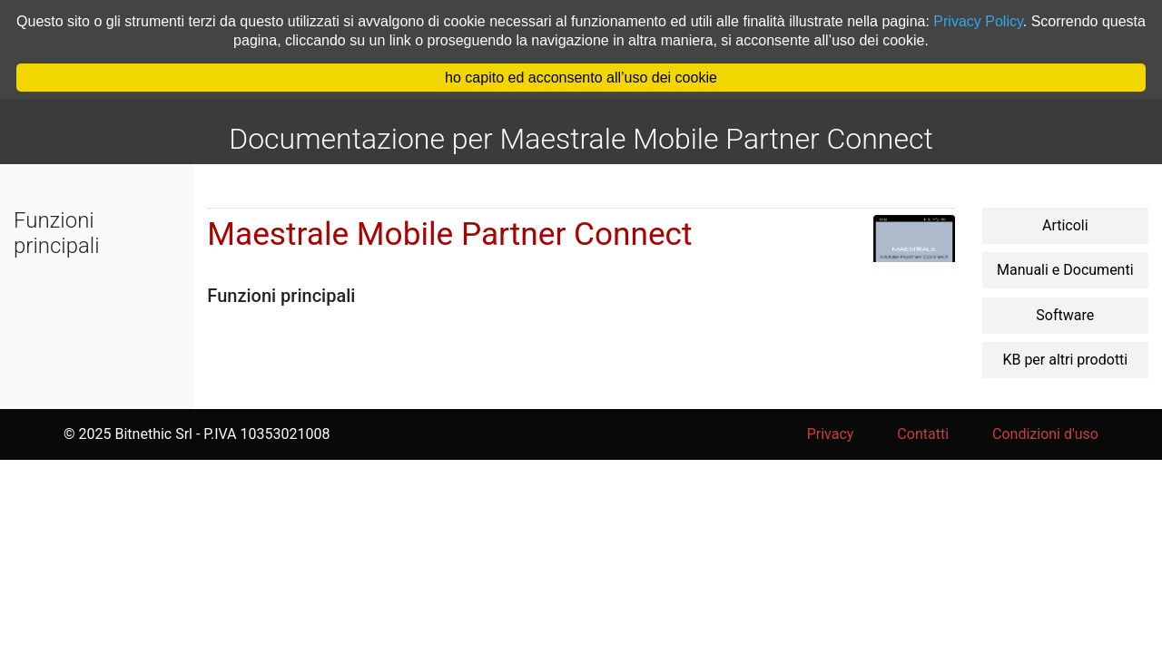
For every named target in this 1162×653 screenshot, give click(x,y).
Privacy (830, 434)
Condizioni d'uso (1045, 434)
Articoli (1065, 225)
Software (1065, 315)
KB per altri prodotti (1065, 359)
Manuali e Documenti (1065, 269)
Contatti (923, 434)
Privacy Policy (977, 21)
